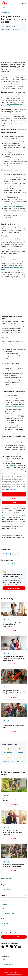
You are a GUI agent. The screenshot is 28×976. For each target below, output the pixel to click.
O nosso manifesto (7, 889)
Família (4, 904)
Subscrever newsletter (14, 588)
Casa (3, 564)
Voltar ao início (6, 879)
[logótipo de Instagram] (7, 946)
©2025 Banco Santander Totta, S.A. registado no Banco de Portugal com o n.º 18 (14, 973)
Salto (4, 7)
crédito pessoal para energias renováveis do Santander (14, 406)
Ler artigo (14, 630)
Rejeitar (14, 502)
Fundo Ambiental (10, 465)
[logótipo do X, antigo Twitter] (15, 946)
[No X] (18, 553)
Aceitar (14, 494)
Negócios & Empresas (7, 913)
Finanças (4, 909)
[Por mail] (2, 553)
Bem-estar (4, 900)
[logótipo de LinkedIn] (11, 946)
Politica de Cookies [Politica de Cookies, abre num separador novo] (11, 489)
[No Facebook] (6, 553)
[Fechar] (25, 471)
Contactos (4, 923)
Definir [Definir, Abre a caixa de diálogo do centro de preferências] (14, 498)
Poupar (19, 564)
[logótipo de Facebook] (2, 946)
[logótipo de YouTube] (19, 946)
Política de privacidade (8, 960)
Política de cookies (7, 964)
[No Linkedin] (10, 553)
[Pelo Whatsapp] (14, 553)
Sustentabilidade (10, 564)
